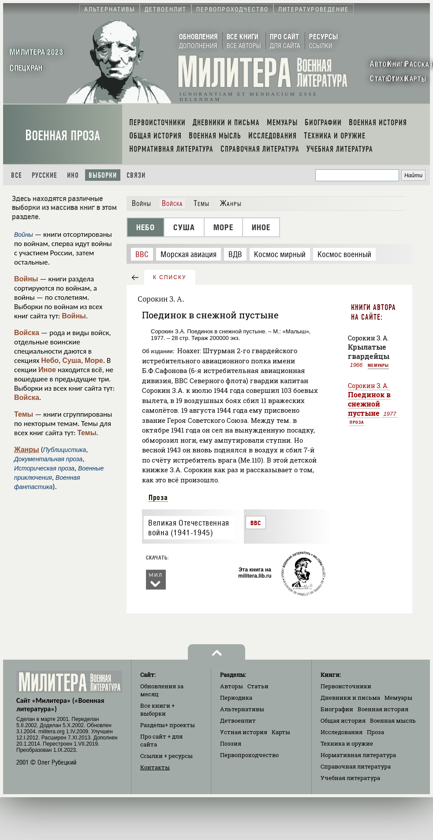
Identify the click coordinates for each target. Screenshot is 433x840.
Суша (71, 360)
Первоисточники (346, 686)
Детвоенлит (238, 720)
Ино (73, 175)
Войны (26, 279)
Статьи (258, 686)
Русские (44, 175)
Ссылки (166, 756)
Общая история (343, 720)
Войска (26, 332)
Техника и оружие (347, 743)
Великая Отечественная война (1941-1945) (188, 528)
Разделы (167, 725)
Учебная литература (350, 778)
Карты (281, 732)
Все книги (157, 709)
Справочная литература (356, 766)
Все (16, 175)
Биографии (337, 709)
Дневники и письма (350, 698)
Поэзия (230, 743)
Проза (158, 497)
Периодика (236, 698)
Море (94, 360)
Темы (23, 414)
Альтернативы (242, 709)
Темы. (87, 433)
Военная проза (62, 135)
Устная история (243, 732)
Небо (50, 360)
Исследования (341, 732)
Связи (136, 175)
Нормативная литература (358, 755)
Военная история (383, 709)
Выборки (103, 175)
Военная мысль (393, 720)
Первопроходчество (249, 755)
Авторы (231, 686)
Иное (47, 369)
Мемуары (378, 365)
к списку (170, 277)
